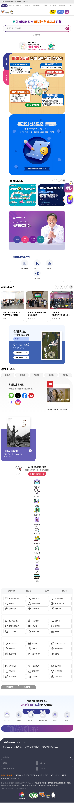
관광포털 (11, 6)
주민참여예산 (12, 654)
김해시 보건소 (35, 598)
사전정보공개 (35, 666)
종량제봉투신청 (36, 604)
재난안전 (37, 544)
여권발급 (34, 626)
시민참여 (6, 77)
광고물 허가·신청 (59, 604)
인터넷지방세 (12, 632)
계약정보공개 (35, 672)
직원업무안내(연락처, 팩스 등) (10, 779)
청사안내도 (24, 268)
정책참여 (34, 644)
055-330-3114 (62, 783)
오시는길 (37, 279)
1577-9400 (51, 783)
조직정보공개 (12, 677)
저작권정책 (18, 776)
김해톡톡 (60, 12)
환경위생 (37, 525)
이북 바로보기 (19, 353)
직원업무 (37, 268)
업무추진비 (35, 677)
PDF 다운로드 (19, 358)
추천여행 (7, 721)
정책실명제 (12, 672)
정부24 (57, 632)
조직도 (49, 268)
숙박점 (67, 721)
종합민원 (28, 591)
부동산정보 (58, 609)
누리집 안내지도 (43, 776)
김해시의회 (62, 6)
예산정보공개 (58, 672)
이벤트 (19, 721)
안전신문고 (35, 649)
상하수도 (37, 534)
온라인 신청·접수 (13, 644)
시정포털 (4, 6)
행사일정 (31, 721)
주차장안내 (65, 776)
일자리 (27, 688)
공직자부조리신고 (60, 644)
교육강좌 (10, 688)
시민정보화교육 (59, 598)
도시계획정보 (12, 666)
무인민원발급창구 (14, 626)
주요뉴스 (6, 61)
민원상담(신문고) (13, 621)
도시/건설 (37, 515)
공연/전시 (57, 654)
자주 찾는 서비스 (10, 591)
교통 (37, 582)
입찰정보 (65, 375)
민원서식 (57, 621)
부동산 (37, 506)
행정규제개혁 (58, 677)
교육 (37, 572)
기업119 (44, 6)
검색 (67, 28)
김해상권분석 (35, 609)
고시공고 (22, 375)
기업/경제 (37, 487)
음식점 (55, 721)
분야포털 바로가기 (35, 474)
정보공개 (64, 591)
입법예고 (50, 375)
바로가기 (16, 338)
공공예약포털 (26, 6)
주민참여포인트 (59, 649)
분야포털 (18, 6)
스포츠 (37, 563)
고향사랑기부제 (36, 654)
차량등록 (57, 626)
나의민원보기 (35, 621)
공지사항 (7, 375)
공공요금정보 (12, 609)
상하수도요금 (35, 632)
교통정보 (11, 604)
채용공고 (36, 375)
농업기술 (37, 553)
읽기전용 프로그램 (29, 776)
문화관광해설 (43, 721)
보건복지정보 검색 (14, 598)
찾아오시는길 (55, 776)
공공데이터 (70, 6)
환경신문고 (12, 649)
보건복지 (37, 497)
